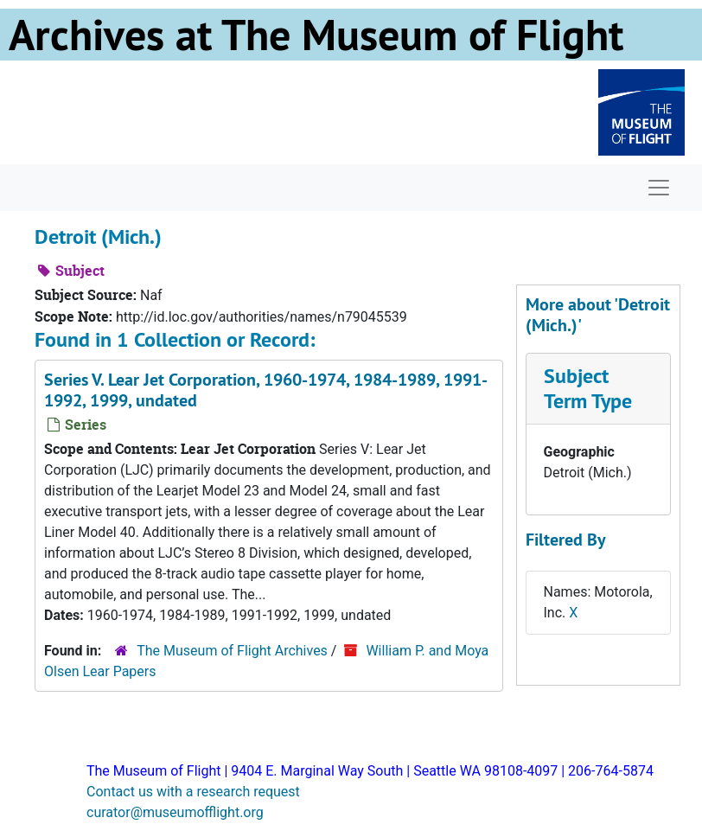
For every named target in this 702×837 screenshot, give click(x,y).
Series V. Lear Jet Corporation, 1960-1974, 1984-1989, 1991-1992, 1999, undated (266, 390)
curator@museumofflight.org (175, 812)
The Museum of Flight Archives (232, 650)
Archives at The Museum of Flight (316, 34)
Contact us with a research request (193, 791)
